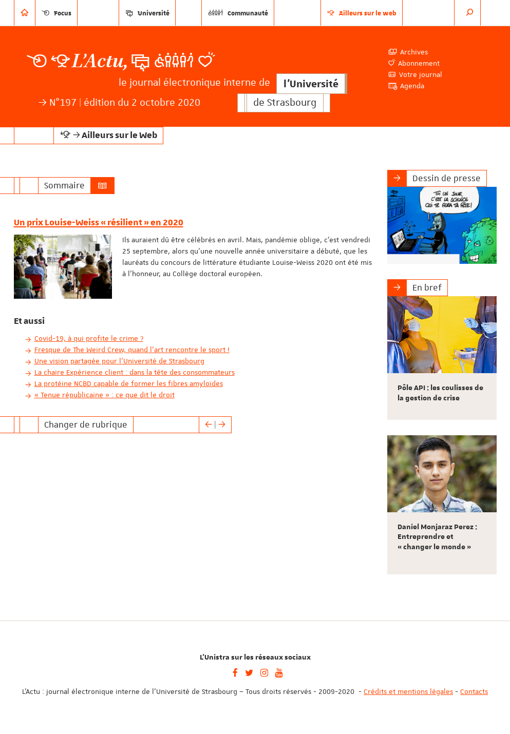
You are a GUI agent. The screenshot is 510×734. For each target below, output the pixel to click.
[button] (470, 13)
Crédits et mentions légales (408, 691)
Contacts (474, 691)
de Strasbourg (284, 102)
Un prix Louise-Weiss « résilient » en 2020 (98, 222)
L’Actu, (100, 61)
